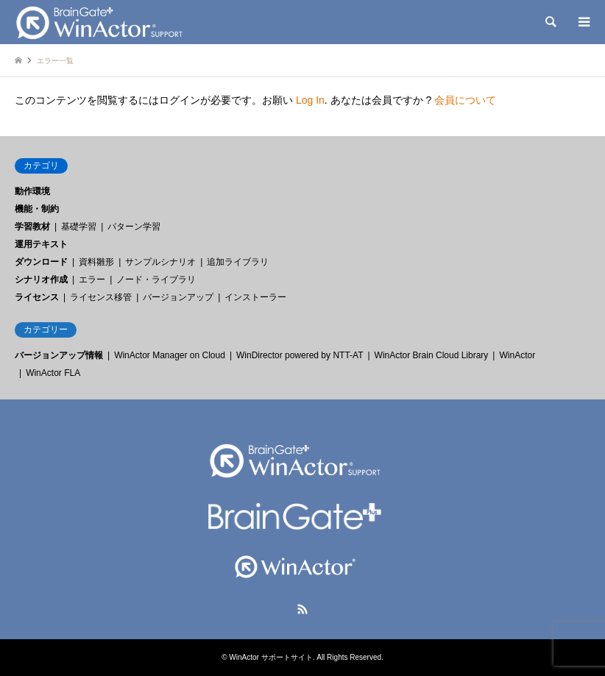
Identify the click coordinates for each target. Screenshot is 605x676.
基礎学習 (78, 226)
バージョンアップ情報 (59, 355)
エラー (92, 279)
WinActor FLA (53, 373)
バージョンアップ (178, 297)
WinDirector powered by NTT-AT (299, 355)
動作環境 (32, 191)
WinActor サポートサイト (270, 657)
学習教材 (32, 226)
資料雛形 (96, 262)
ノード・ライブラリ (156, 279)
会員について (465, 100)
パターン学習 (133, 226)
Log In (310, 100)
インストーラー (255, 297)
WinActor (517, 355)
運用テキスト (41, 244)
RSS (302, 609)
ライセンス (37, 297)
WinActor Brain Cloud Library (432, 355)
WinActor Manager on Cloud (169, 355)
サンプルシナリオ (160, 262)
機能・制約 (37, 209)
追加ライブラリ (238, 262)
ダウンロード (41, 262)
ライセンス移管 (101, 297)
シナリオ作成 (41, 279)
